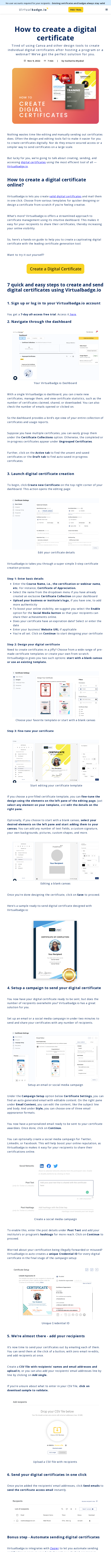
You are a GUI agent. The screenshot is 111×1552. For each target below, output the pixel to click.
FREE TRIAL (76, 9)
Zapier (54, 1548)
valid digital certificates (65, 196)
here (72, 314)
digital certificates (33, 162)
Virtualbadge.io (17, 166)
